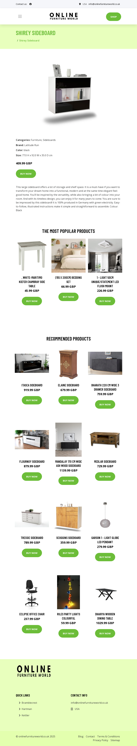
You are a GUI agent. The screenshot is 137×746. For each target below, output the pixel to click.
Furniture (36, 140)
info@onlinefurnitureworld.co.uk (104, 4)
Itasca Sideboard (32, 385)
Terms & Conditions (108, 736)
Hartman (27, 709)
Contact (90, 736)
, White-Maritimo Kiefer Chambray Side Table (32, 282)
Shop (113, 16)
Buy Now (26, 173)
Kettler (25, 715)
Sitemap (115, 740)
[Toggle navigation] (20, 16)
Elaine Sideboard (68, 385)
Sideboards (49, 140)
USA (85, 4)
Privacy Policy (100, 740)
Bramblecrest (29, 702)
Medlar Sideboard (105, 461)
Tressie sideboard (32, 538)
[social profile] (30, 4)
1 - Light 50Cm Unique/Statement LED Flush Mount (105, 282)
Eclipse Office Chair (32, 614)
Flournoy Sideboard (32, 461)
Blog (80, 736)
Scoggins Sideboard (68, 538)
